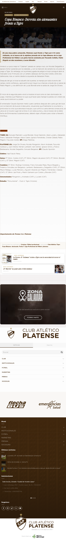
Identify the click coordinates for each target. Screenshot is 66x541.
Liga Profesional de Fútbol (33, 246)
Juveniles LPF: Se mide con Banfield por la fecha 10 (24, 455)
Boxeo (45, 1)
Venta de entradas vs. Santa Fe (17, 462)
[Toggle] (63, 358)
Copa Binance (6, 246)
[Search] (63, 7)
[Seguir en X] (16, 508)
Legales (27, 1)
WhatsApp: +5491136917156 (12, 491)
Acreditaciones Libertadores (9, 1)
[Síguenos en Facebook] (3, 508)
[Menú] (4, 8)
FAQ (33, 1)
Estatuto (21, 1)
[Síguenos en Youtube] (20, 508)
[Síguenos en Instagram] (8, 508)
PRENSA (4, 376)
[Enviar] (62, 352)
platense (45, 246)
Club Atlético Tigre (54, 244)
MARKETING (6, 372)
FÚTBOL (5, 367)
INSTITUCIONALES (8, 363)
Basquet (40, 1)
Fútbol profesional (21, 15)
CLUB (4, 358)
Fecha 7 (21, 246)
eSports (52, 1)
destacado (15, 246)
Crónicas (9, 15)
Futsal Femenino (61, 1)
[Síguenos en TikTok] (12, 508)
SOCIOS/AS (5, 381)
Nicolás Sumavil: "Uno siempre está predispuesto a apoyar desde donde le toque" (34, 468)
